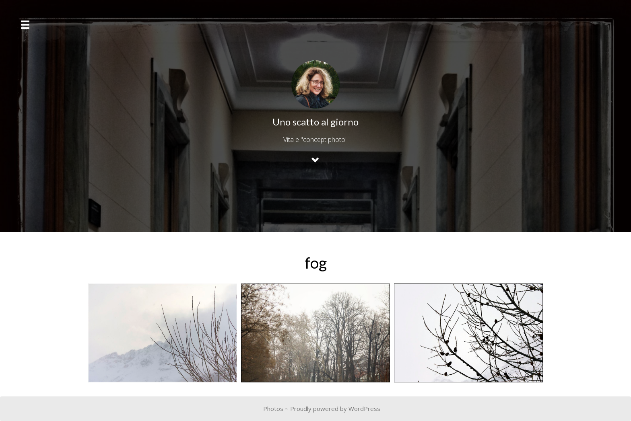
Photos (273, 409)
